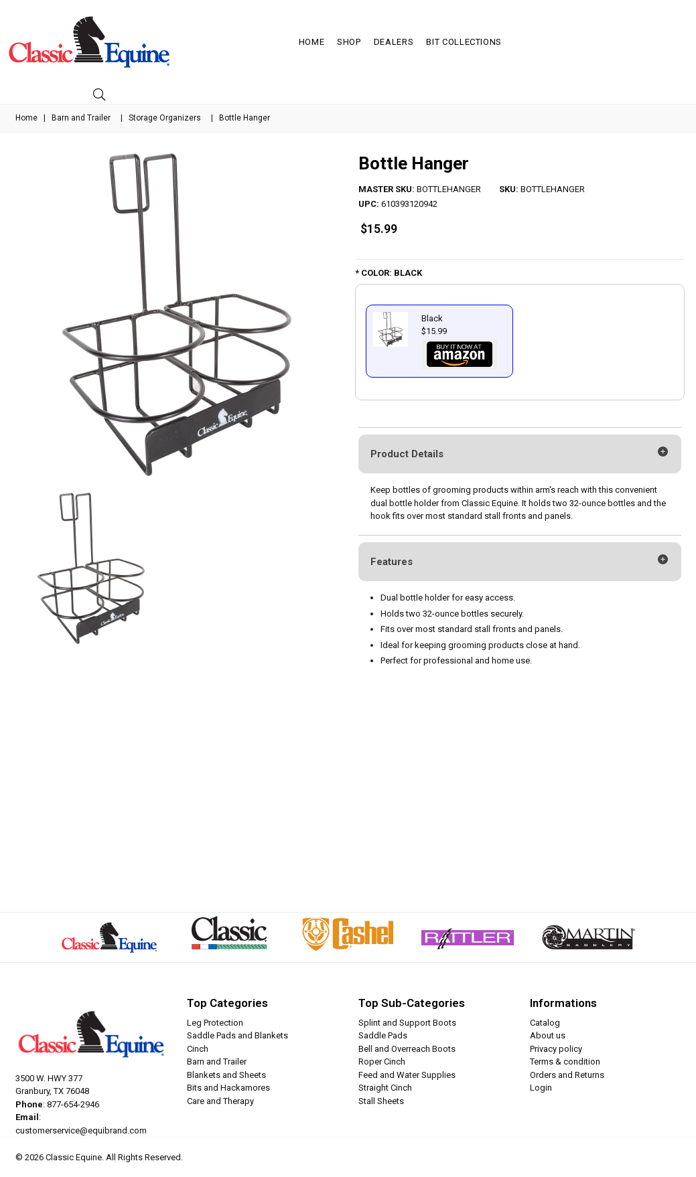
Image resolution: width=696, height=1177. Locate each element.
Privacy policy (556, 1049)
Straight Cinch (385, 1088)
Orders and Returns (567, 1075)
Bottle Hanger (413, 163)
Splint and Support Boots (407, 1023)
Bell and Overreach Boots (407, 1049)
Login (541, 1088)
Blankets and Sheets (226, 1075)
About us (547, 1035)
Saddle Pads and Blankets (237, 1035)
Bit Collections (464, 42)
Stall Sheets (381, 1101)
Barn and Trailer (81, 118)
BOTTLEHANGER (449, 189)
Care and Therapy (220, 1101)
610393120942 (409, 204)
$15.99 (378, 229)
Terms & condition (565, 1061)
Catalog (545, 1023)
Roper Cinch (381, 1061)
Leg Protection (215, 1023)
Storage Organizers (165, 118)
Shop (349, 42)
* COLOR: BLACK (388, 273)
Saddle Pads (382, 1035)
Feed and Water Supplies (407, 1075)
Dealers (394, 42)
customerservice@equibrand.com (81, 1130)
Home (312, 42)
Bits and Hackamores (228, 1088)
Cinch (197, 1049)
